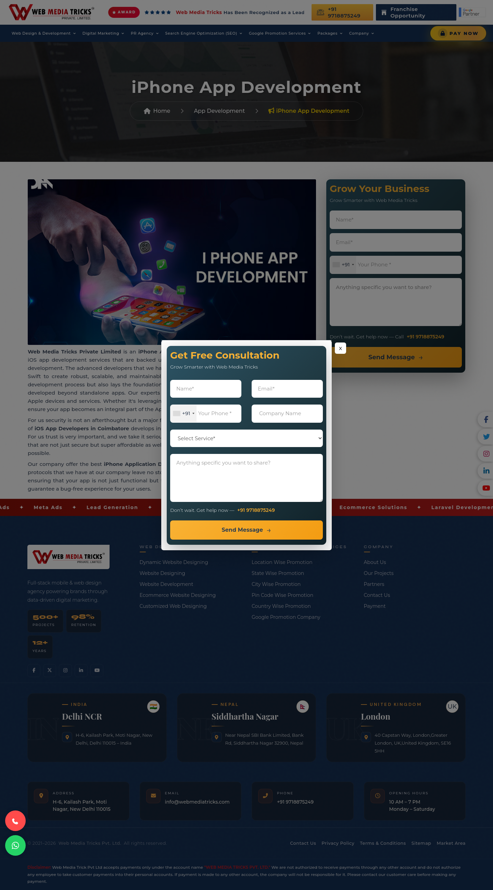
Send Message (242, 530)
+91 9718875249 (256, 510)
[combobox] (183, 413)
